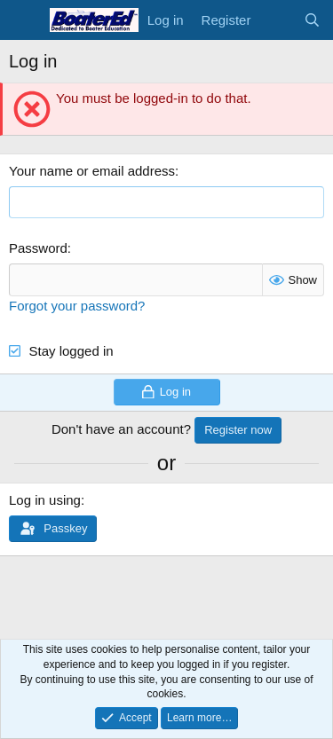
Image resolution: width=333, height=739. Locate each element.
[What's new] (276, 20)
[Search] (312, 20)
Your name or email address (92, 170)
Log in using (45, 499)
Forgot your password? (77, 305)
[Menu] (24, 20)
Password (38, 248)
